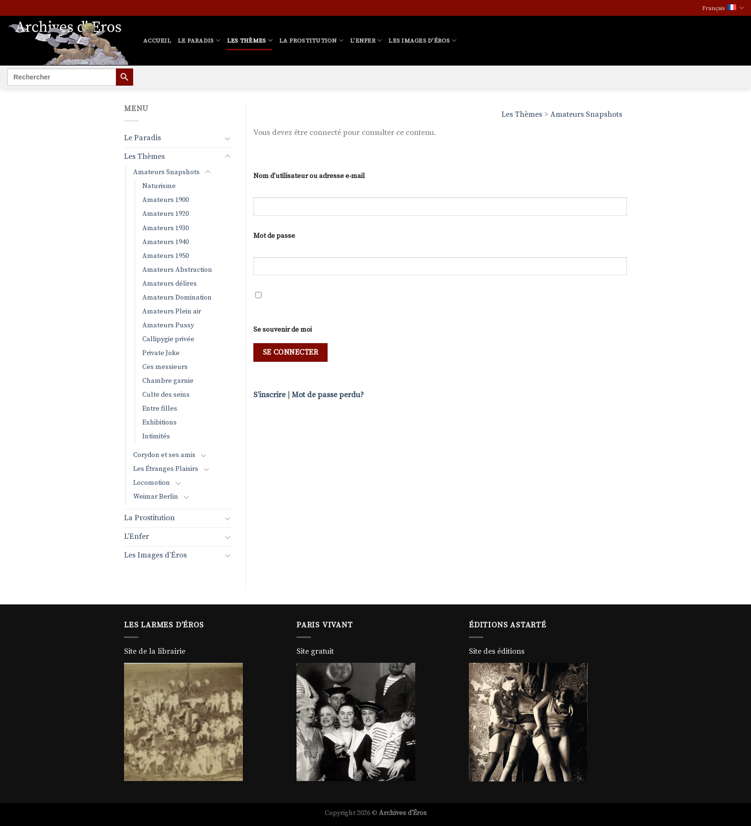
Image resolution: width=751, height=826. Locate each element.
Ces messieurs (165, 367)
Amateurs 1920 (165, 214)
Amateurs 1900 (165, 200)
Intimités (156, 436)
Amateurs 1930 (165, 228)
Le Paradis (199, 40)
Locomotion (151, 483)
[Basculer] (227, 138)
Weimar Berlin (155, 496)
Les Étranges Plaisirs (165, 469)
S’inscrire (269, 395)
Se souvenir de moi (282, 329)
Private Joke (161, 353)
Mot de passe (274, 236)
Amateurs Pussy (168, 325)
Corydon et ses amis (164, 455)
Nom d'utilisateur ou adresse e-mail (309, 176)
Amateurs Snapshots (586, 114)
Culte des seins (166, 395)
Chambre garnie (167, 381)
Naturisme (159, 186)
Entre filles (159, 408)
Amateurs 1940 (165, 242)
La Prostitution (311, 40)
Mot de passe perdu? (328, 395)
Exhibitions (159, 422)
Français (723, 7)
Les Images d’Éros (422, 40)
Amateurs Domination (177, 297)
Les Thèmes (250, 40)
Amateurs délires (169, 283)
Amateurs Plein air (171, 311)
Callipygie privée (168, 339)
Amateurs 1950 (165, 256)
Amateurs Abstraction (177, 270)
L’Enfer (366, 40)
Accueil (157, 41)
